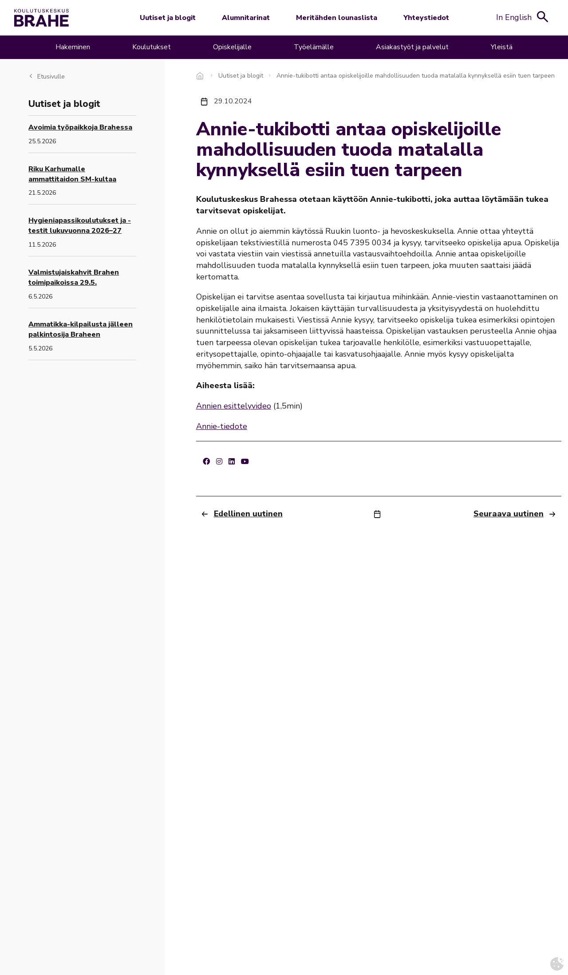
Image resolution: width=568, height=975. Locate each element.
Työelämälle (314, 47)
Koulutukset (151, 47)
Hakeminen (72, 47)
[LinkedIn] (232, 462)
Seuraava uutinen (508, 513)
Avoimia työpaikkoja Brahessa (80, 127)
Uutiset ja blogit (168, 18)
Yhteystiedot (426, 18)
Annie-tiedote (221, 426)
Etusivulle (51, 76)
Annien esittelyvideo (233, 406)
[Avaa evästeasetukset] (557, 964)
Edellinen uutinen (248, 513)
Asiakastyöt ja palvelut (412, 47)
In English (514, 17)
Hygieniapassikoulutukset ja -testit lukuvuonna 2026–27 (79, 226)
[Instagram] (219, 462)
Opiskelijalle (232, 47)
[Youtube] (245, 462)
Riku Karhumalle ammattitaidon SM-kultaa (72, 174)
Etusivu (200, 75)
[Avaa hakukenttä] (543, 16)
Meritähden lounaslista (336, 18)
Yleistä (502, 47)
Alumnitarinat (246, 18)
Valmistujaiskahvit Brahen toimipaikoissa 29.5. (73, 277)
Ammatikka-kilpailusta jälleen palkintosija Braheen (80, 329)
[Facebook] (206, 462)
